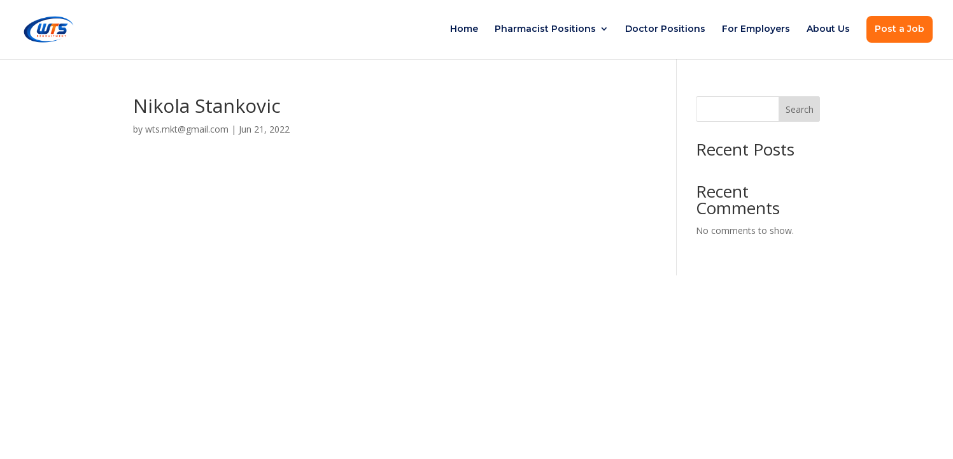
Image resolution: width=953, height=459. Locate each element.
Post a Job (899, 28)
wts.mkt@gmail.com (187, 129)
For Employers (756, 29)
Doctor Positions (665, 29)
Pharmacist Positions (545, 29)
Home (464, 29)
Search (800, 109)
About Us (828, 29)
